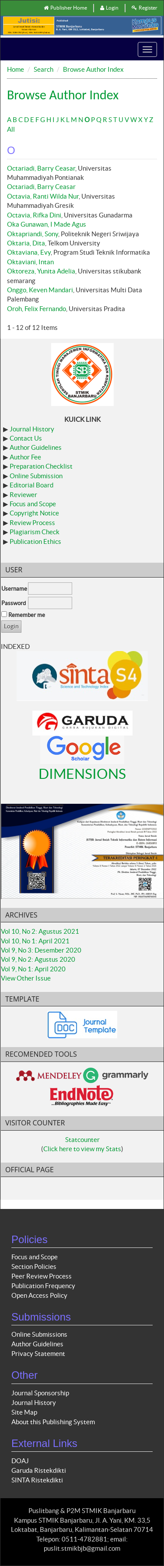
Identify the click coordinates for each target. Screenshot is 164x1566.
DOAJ (20, 1460)
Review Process (32, 522)
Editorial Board (31, 485)
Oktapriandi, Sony (32, 234)
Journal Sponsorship (40, 1393)
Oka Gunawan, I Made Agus (46, 224)
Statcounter (82, 1139)
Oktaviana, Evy (29, 252)
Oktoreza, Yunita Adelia (41, 271)
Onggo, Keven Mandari (40, 290)
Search (43, 69)
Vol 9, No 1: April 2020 (33, 969)
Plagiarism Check (34, 532)
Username (14, 588)
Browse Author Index (93, 69)
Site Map (24, 1412)
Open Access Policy (39, 1295)
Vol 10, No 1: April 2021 (35, 941)
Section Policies (33, 1266)
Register (144, 8)
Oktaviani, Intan (30, 262)
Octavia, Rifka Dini (34, 215)
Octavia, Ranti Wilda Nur (43, 196)
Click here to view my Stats (82, 1149)
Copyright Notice (34, 513)
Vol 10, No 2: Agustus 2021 (40, 931)
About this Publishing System (53, 1422)
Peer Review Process (41, 1276)
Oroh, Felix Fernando (36, 308)
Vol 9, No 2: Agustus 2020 (38, 959)
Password (13, 603)
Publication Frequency (43, 1285)
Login (109, 8)
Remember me (26, 615)
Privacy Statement (38, 1353)
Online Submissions (39, 1334)
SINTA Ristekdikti (37, 1480)
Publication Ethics (35, 541)
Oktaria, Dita (26, 243)
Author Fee (25, 457)
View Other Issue (26, 978)
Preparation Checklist (41, 466)
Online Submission (36, 476)
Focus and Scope (33, 504)
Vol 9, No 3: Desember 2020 (41, 950)
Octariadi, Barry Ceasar (41, 168)
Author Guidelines (36, 447)
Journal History (32, 429)
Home (15, 69)
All (11, 129)
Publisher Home (65, 8)
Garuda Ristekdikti (38, 1470)
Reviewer (23, 494)
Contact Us (26, 438)
